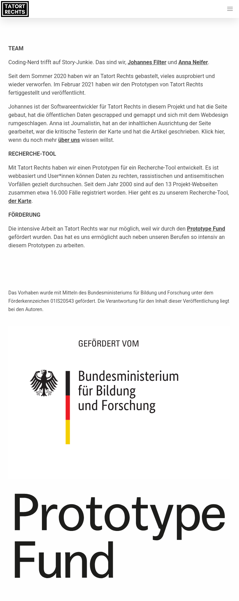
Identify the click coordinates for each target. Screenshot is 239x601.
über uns (69, 140)
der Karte (20, 201)
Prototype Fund (206, 228)
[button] (230, 9)
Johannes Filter (147, 62)
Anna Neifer (193, 62)
